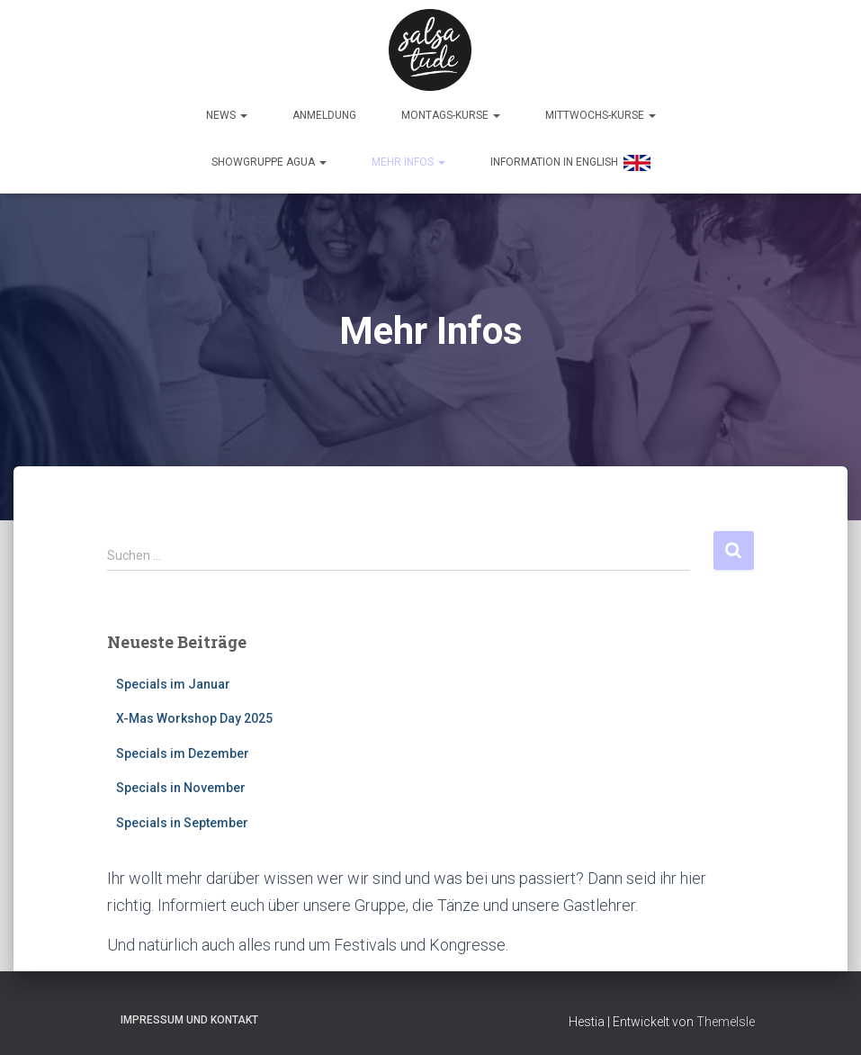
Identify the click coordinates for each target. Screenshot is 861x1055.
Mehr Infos (408, 161)
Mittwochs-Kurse (600, 114)
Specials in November (181, 783)
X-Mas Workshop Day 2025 (194, 714)
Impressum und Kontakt (189, 1015)
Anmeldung (324, 114)
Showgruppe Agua (269, 161)
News (226, 114)
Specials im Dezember (182, 749)
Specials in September (182, 818)
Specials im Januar (173, 679)
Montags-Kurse (450, 114)
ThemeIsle (725, 1017)
